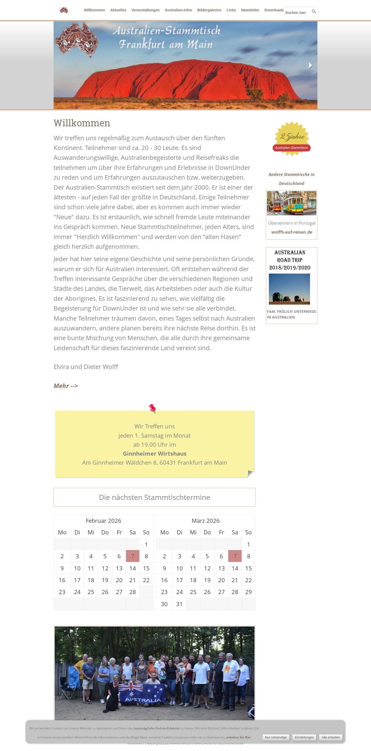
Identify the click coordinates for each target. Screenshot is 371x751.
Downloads (274, 10)
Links (231, 10)
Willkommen (94, 10)
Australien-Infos (178, 10)
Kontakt (136, 743)
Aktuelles (118, 10)
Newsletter (250, 10)
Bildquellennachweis (169, 743)
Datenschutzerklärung (219, 743)
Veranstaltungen (146, 10)
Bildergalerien (209, 10)
